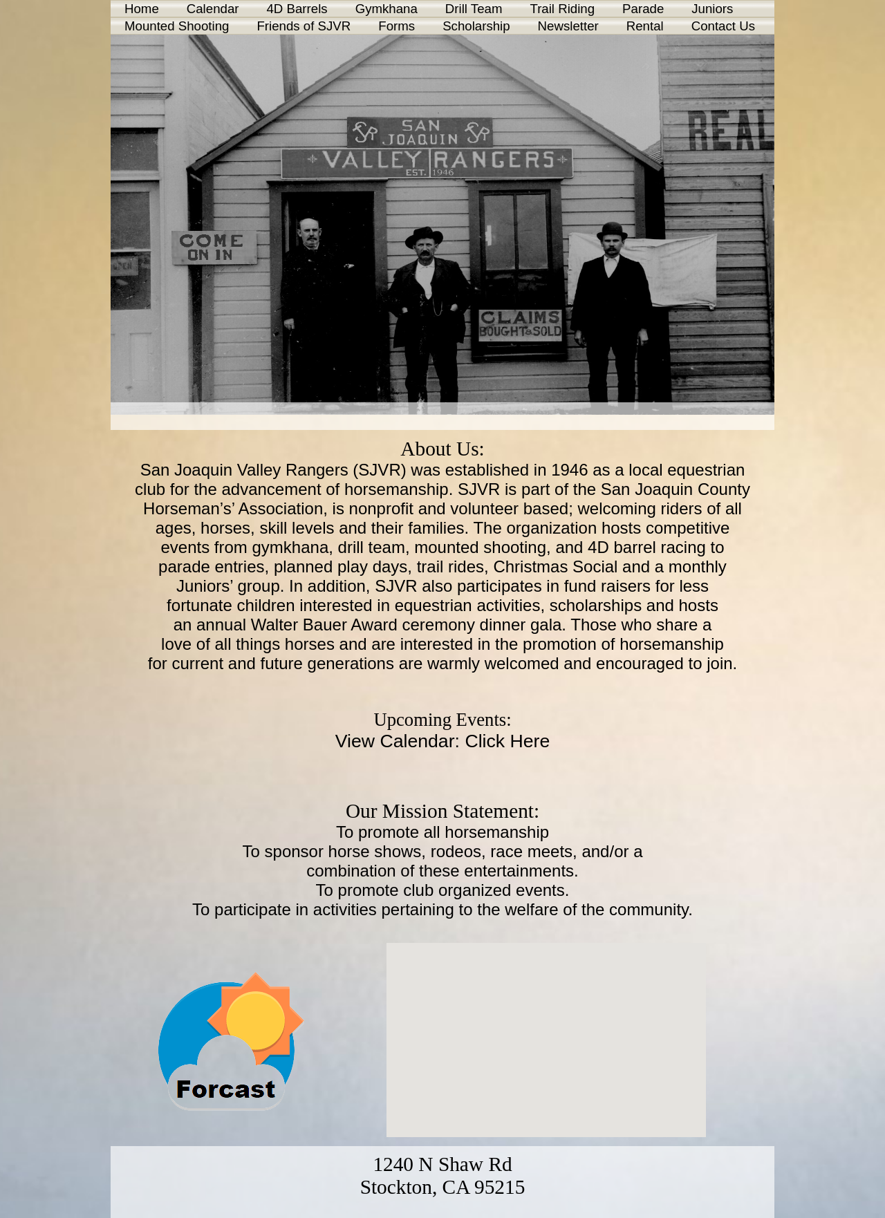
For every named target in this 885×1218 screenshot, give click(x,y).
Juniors (712, 8)
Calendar (213, 8)
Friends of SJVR (304, 26)
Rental (645, 26)
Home (141, 8)
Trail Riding (562, 8)
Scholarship (476, 26)
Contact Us (723, 26)
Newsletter (568, 26)
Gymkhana (386, 8)
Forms (396, 26)
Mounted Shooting (176, 26)
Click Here (507, 741)
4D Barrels (296, 8)
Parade (643, 8)
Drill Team (474, 8)
